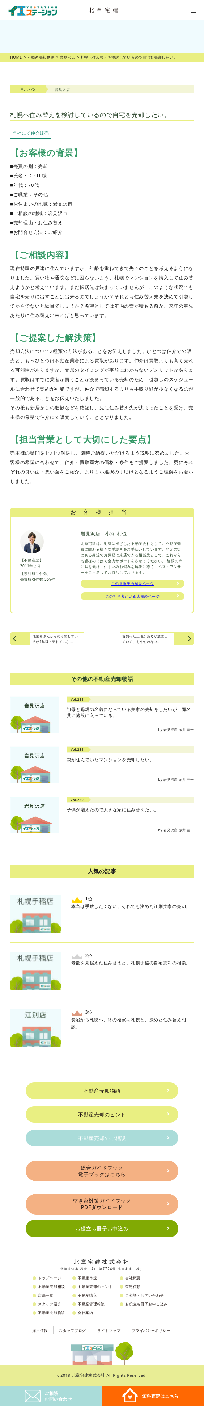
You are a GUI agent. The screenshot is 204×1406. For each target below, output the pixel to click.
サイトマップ (108, 1330)
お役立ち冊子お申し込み (146, 1303)
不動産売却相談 (51, 1286)
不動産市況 (87, 1277)
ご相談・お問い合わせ (144, 1295)
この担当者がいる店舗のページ (133, 596)
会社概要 (133, 1277)
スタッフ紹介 (49, 1303)
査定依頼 (133, 1286)
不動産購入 (87, 1295)
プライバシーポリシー (151, 1330)
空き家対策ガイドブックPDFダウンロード (102, 1204)
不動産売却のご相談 (102, 1138)
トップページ (49, 1277)
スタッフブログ (72, 1330)
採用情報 (40, 1330)
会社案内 (85, 1312)
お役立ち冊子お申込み (101, 1228)
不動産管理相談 (91, 1303)
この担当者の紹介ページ (132, 583)
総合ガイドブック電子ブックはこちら (102, 1171)
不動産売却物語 (102, 1090)
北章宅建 (105, 9)
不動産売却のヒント (102, 1114)
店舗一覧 (46, 1295)
